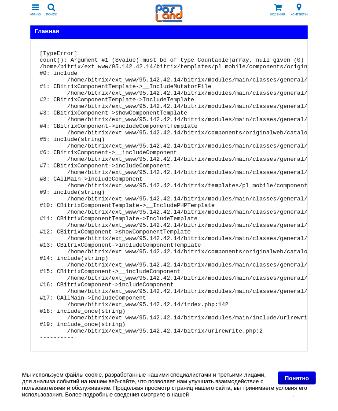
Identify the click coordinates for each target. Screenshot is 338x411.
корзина (277, 10)
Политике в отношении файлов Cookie (242, 394)
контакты (299, 10)
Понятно (297, 378)
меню (35, 10)
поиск (51, 10)
